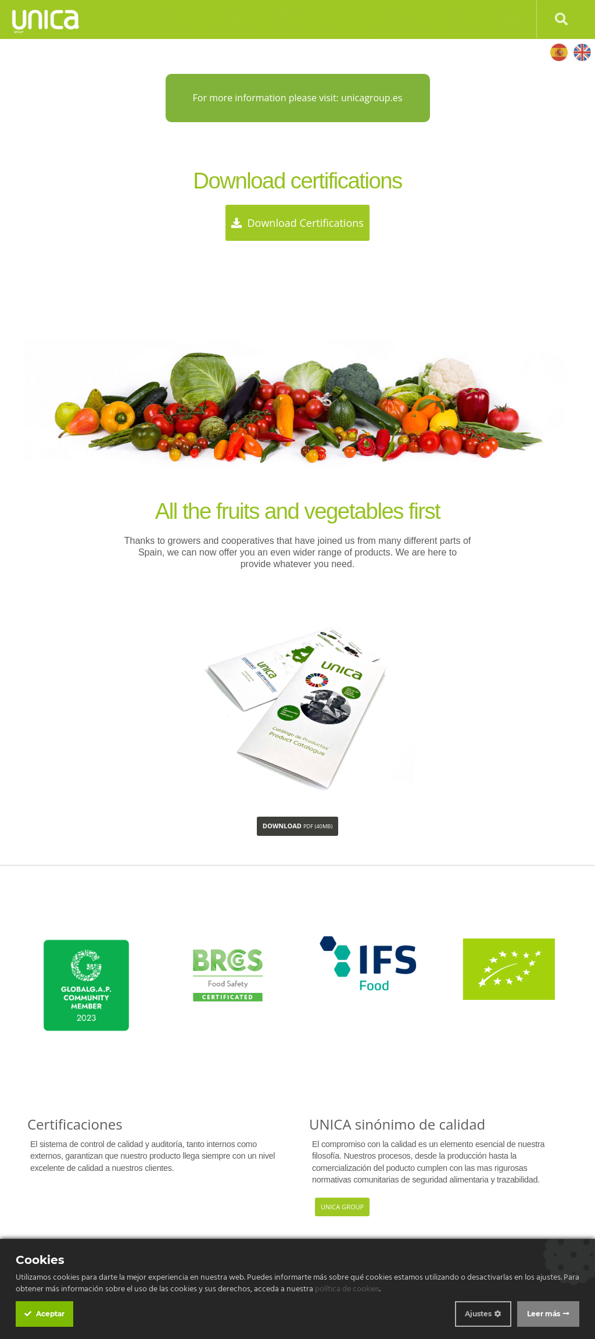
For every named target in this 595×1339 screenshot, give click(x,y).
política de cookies (347, 1289)
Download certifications (297, 223)
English (582, 52)
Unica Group (342, 1206)
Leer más (543, 1313)
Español (559, 52)
